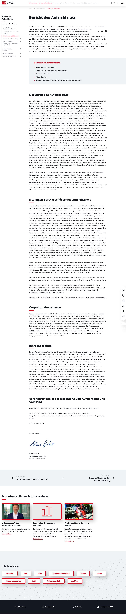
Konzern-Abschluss (78, 3)
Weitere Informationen (91, 3)
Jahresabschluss (41, 84)
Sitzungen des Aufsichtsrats (46, 75)
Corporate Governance (44, 81)
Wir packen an (33, 3)
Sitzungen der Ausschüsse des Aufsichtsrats (51, 78)
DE (122, 3)
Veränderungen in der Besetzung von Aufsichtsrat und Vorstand (58, 87)
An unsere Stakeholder (45, 3)
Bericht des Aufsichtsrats (11, 36)
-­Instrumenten (38, 255)
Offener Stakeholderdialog (11, 38)
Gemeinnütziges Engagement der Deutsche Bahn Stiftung (11, 43)
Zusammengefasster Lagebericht (63, 3)
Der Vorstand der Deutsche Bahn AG (11, 32)
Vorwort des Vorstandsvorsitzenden (10, 28)
